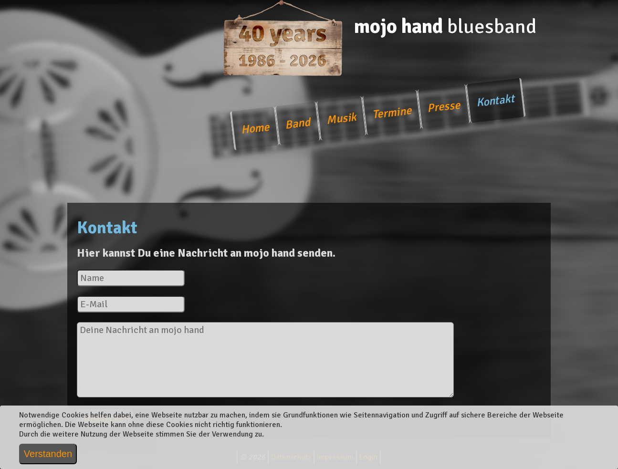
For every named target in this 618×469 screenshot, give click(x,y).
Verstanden (48, 453)
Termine (391, 112)
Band (297, 123)
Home (255, 128)
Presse (443, 106)
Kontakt (495, 100)
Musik (341, 118)
